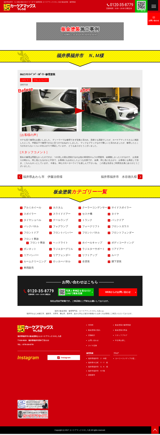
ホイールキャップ (92, 242)
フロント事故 (31, 238)
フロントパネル (91, 232)
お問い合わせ (153, 21)
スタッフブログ (121, 335)
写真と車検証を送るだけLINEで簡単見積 (78, 292)
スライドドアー (61, 213)
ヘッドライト (60, 242)
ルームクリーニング (35, 261)
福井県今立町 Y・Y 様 (98, 363)
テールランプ (60, 220)
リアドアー (118, 248)
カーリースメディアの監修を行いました (125, 358)
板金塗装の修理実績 (123, 325)
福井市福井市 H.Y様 (96, 371)
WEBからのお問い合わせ (118, 292)
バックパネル (31, 226)
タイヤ (115, 213)
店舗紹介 (91, 335)
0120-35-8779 (121, 4)
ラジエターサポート (93, 248)
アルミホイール (32, 207)
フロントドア (31, 232)
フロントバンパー (41, 80)
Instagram (64, 357)
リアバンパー (31, 255)
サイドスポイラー (122, 207)
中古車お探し (120, 340)
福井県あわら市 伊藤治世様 (42, 176)
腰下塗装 (117, 261)
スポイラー (25, 80)
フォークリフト (91, 226)
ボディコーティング (123, 242)
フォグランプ (60, 226)
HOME (90, 325)
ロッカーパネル (61, 261)
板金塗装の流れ (94, 330)
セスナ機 (87, 213)
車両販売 (29, 267)
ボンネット (30, 248)
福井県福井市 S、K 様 (98, 367)
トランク (87, 220)
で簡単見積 (141, 11)
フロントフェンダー (123, 232)
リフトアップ (89, 255)
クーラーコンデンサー (94, 207)
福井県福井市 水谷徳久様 (119, 176)
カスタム (58, 207)
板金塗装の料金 (121, 330)
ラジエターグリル (63, 248)
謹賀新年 (91, 375)
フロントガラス (120, 226)
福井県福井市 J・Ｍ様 (97, 358)
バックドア (118, 220)
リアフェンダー (61, 255)
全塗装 (86, 261)
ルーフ (115, 255)
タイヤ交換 (92, 345)
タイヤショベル (32, 220)
